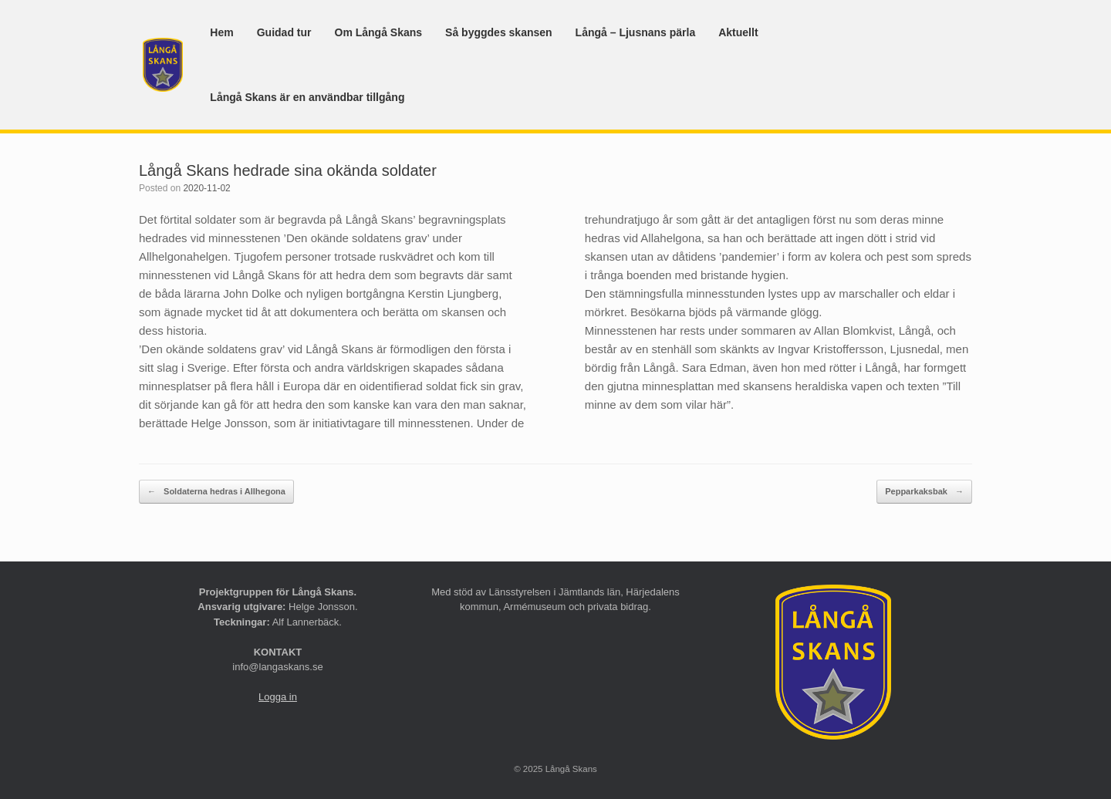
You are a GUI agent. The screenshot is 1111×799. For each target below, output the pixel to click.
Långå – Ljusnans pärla (636, 32)
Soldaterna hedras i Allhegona (216, 491)
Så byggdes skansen (498, 32)
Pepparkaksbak (924, 491)
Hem (221, 32)
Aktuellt (738, 32)
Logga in (277, 697)
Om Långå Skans (379, 32)
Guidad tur (284, 32)
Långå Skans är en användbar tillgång (307, 97)
